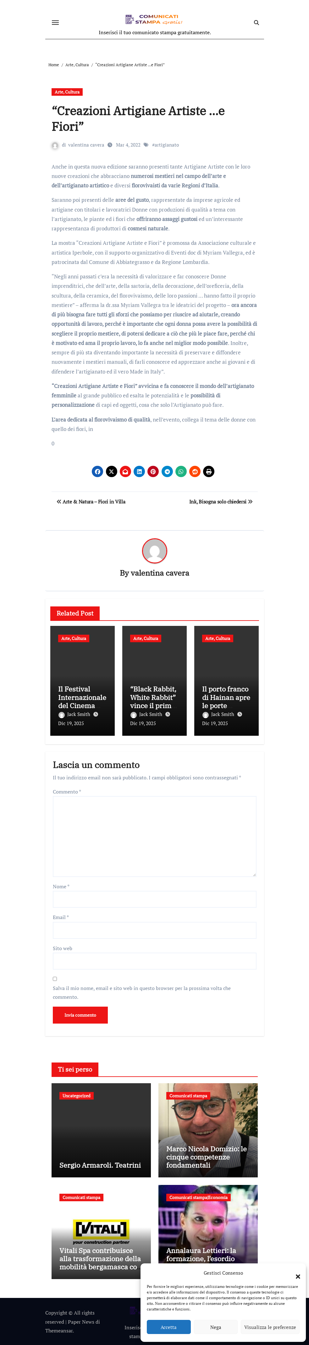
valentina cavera (87, 145)
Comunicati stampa (188, 1095)
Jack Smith (74, 714)
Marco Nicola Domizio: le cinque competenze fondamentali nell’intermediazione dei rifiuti (206, 1164)
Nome (61, 885)
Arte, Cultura (67, 92)
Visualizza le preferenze (270, 1327)
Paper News (81, 1320)
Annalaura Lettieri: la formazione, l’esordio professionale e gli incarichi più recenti (201, 1262)
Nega (215, 1327)
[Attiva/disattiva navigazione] (55, 23)
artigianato (167, 145)
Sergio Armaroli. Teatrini (100, 1164)
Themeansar (59, 1329)
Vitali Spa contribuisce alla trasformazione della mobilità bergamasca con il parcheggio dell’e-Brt (100, 1262)
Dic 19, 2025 (71, 723)
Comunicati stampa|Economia (198, 1196)
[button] (295, 1273)
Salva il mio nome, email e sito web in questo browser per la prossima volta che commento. (142, 991)
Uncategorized (77, 1095)
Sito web (62, 947)
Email (61, 916)
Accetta (169, 1327)
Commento (67, 790)
